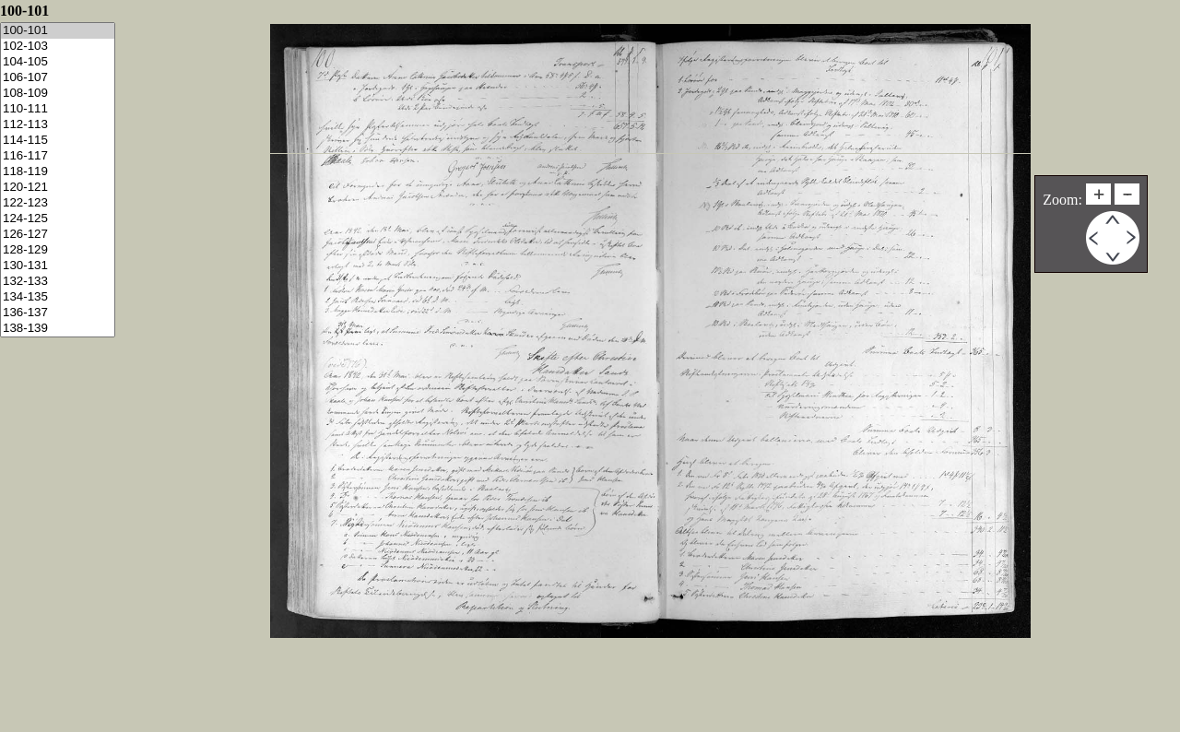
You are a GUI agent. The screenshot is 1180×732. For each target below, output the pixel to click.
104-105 (57, 62)
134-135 (57, 297)
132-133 (57, 281)
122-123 (57, 203)
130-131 (57, 266)
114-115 (57, 140)
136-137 (57, 313)
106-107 (57, 78)
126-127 (57, 234)
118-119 (57, 172)
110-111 (57, 109)
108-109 (57, 93)
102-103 (57, 46)
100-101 (57, 31)
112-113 (57, 125)
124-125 (57, 219)
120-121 (57, 187)
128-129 (57, 250)
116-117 (57, 156)
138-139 (57, 328)
